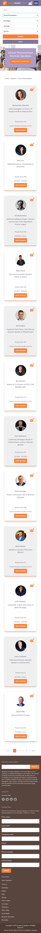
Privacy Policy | (13, 930)
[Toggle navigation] (36, 3)
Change (4, 897)
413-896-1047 (6, 795)
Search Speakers (7, 880)
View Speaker (20, 130)
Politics (4, 891)
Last (33, 750)
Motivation (5, 907)
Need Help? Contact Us (20, 61)
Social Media (6, 913)
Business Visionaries (8, 917)
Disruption (5, 920)
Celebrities (5, 888)
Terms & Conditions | (25, 930)
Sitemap (34, 930)
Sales (3, 894)
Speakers (14, 78)
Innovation (5, 904)
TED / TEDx (5, 910)
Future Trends (6, 900)
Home (7, 78)
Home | (6, 930)
